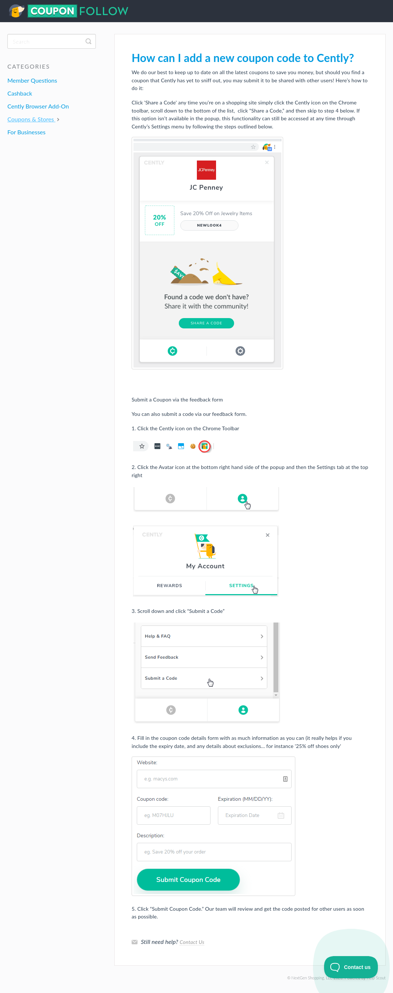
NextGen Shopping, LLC (312, 977)
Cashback (19, 93)
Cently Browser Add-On (38, 106)
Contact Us (192, 942)
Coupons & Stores (34, 119)
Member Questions (32, 80)
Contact (378, 12)
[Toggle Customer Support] (351, 967)
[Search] (51, 41)
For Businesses (26, 131)
